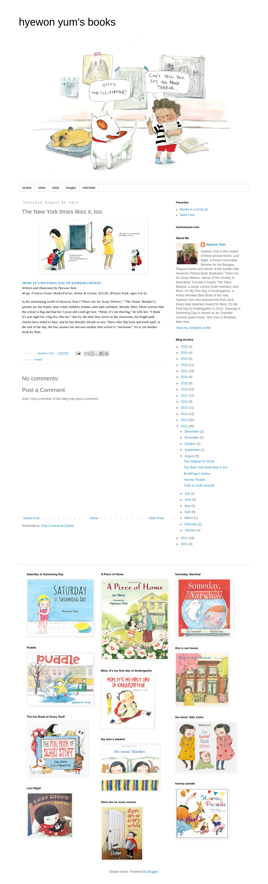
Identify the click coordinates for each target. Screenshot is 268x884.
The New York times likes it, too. (206, 467)
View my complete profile (193, 328)
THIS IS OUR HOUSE (199, 486)
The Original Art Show (199, 461)
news (42, 188)
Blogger (152, 872)
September (193, 450)
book (55, 188)
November (192, 437)
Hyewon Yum (215, 244)
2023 (185, 359)
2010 (185, 544)
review (26, 188)
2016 (185, 402)
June (188, 499)
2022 (185, 365)
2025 (185, 347)
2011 (185, 538)
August (190, 456)
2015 (185, 408)
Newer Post (31, 518)
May (188, 506)
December (192, 431)
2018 (185, 389)
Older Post (156, 518)
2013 (185, 420)
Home (94, 518)
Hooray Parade (194, 480)
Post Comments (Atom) (57, 526)
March (189, 518)
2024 (185, 353)
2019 (185, 383)
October (191, 444)
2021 (185, 371)
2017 (185, 395)
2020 (185, 377)
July (188, 493)
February (191, 524)
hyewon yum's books (67, 22)
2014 (185, 414)
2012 (185, 426)
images (71, 188)
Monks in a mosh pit (194, 209)
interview (89, 188)
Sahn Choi (187, 215)
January (191, 530)
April (188, 512)
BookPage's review (197, 474)
